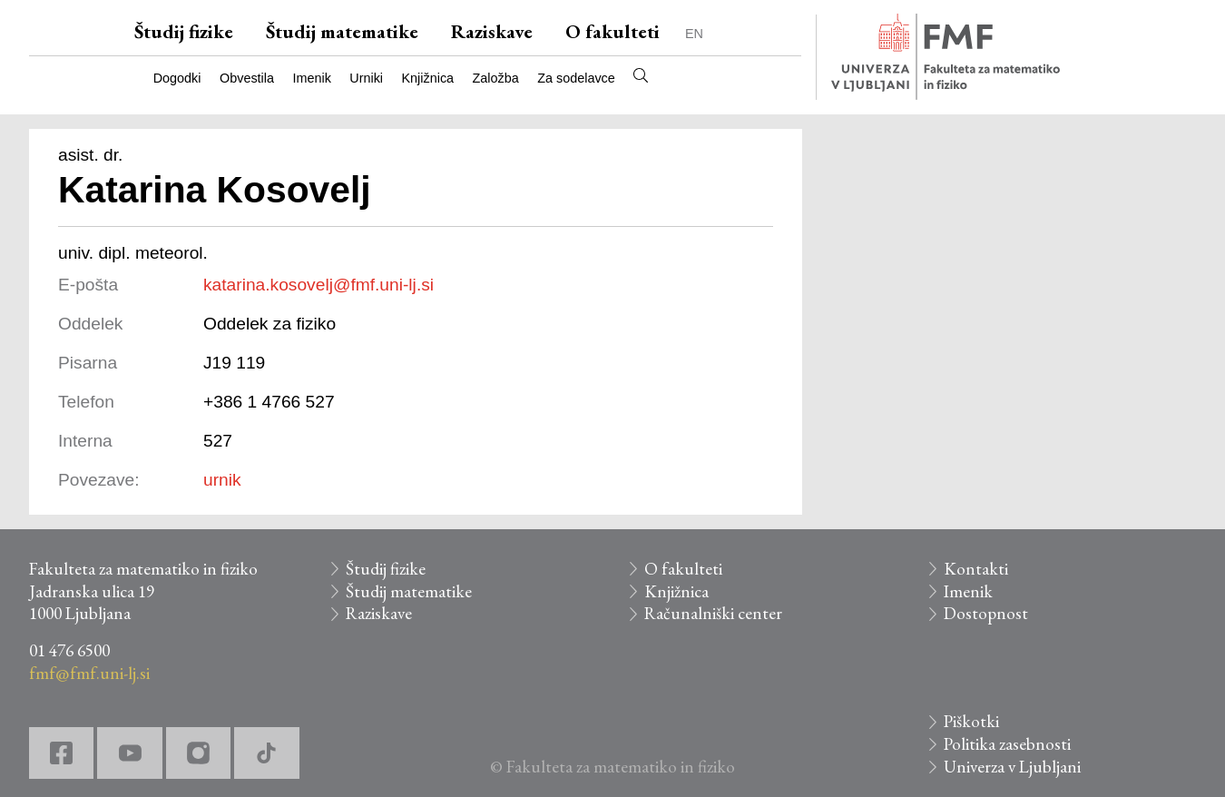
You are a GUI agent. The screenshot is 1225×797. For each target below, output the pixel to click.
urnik (222, 479)
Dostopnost (986, 613)
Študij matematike (342, 31)
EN (694, 33)
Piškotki (971, 721)
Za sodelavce (576, 78)
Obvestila (247, 78)
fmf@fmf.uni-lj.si (89, 673)
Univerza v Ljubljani (1012, 766)
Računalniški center (713, 613)
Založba (496, 78)
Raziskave (492, 31)
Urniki (366, 78)
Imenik (311, 78)
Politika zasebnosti (1007, 744)
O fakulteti (612, 31)
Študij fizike (183, 31)
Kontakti (976, 568)
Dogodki (177, 78)
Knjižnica (428, 78)
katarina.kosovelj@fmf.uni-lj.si (318, 284)
